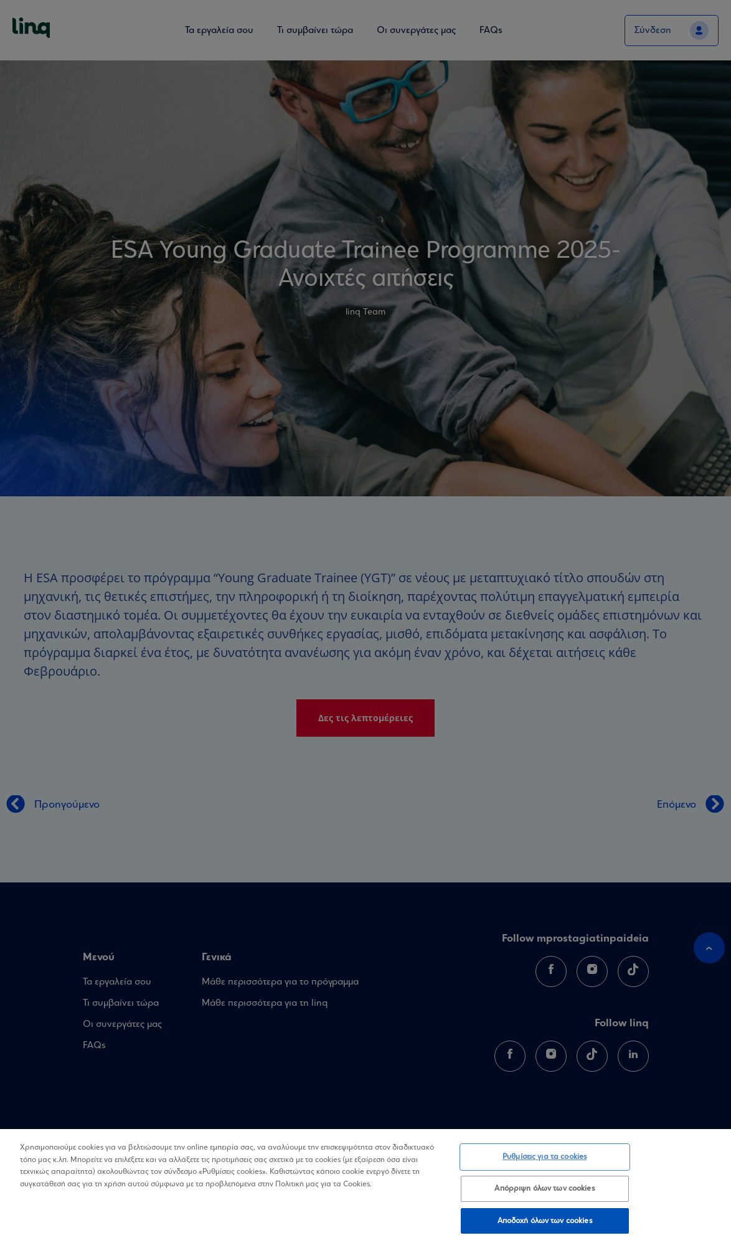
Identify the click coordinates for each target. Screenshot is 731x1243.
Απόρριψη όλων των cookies (544, 1192)
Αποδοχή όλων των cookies (545, 1225)
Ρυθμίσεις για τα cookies (544, 1161)
